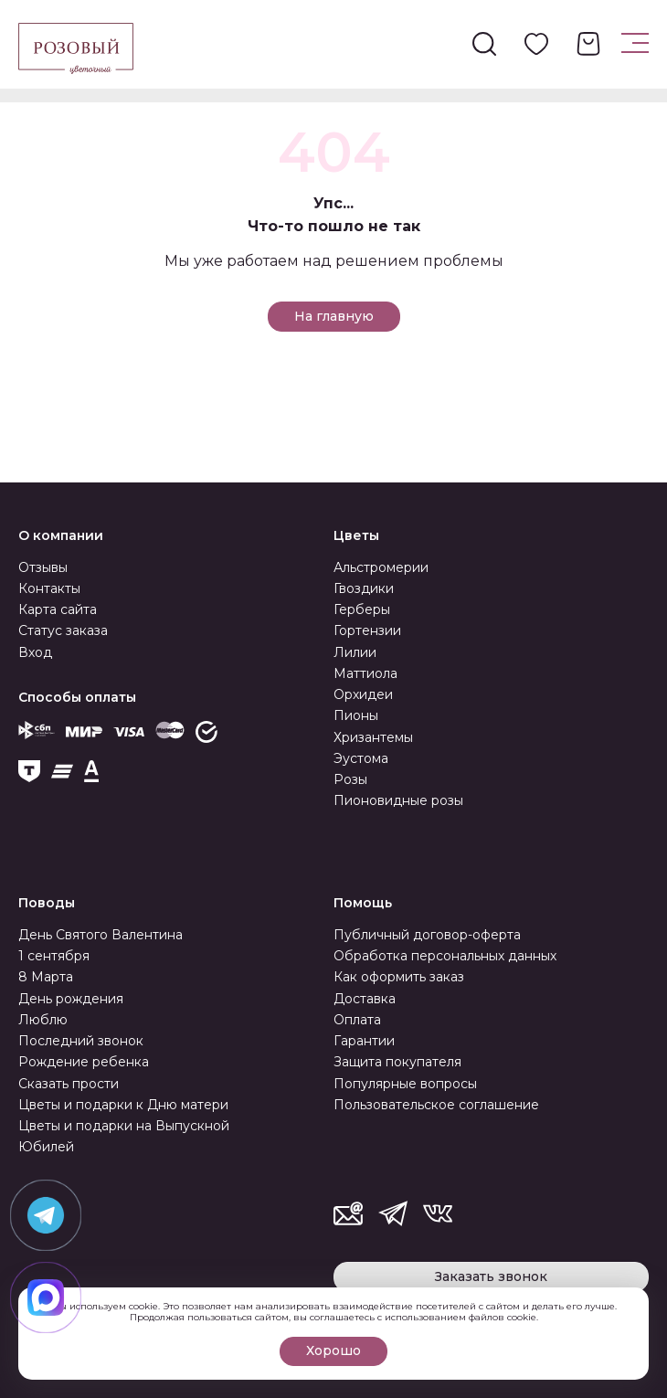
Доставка (365, 998)
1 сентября (54, 956)
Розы (350, 779)
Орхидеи (363, 694)
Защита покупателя (397, 1062)
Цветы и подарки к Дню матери (123, 1104)
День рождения (70, 998)
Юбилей (46, 1147)
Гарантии (364, 1041)
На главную (334, 316)
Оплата (357, 1019)
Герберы (362, 609)
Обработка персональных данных (445, 956)
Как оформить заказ (399, 977)
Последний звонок (80, 1041)
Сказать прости (68, 1083)
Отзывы (43, 567)
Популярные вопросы (405, 1083)
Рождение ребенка (83, 1062)
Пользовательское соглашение (436, 1104)
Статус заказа (63, 630)
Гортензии (367, 630)
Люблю (43, 1019)
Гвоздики (364, 588)
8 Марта (45, 977)
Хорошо (333, 1350)
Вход (35, 652)
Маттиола (365, 673)
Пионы (356, 715)
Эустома (361, 758)
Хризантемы (373, 737)
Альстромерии (381, 567)
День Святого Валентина (100, 935)
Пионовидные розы (398, 800)
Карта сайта (57, 609)
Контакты (49, 588)
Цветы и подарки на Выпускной (123, 1125)
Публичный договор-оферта (427, 935)
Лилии (355, 652)
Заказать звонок (491, 1276)
